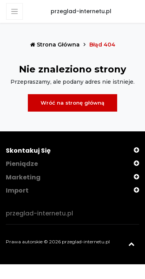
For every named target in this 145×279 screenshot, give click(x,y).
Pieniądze (22, 163)
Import (17, 190)
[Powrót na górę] (131, 244)
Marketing (23, 177)
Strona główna (55, 44)
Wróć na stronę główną (72, 103)
